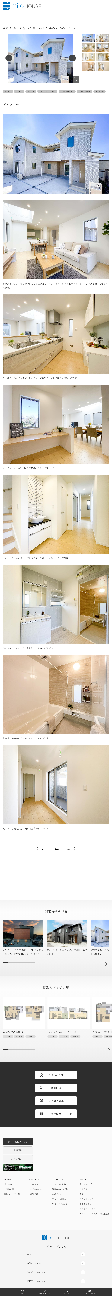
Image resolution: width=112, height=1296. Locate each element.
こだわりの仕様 (59, 1158)
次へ (68, 849)
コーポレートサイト (36, 1263)
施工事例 (8, 1158)
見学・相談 (34, 1153)
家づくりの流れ (59, 1173)
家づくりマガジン (60, 1178)
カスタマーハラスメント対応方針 (94, 1188)
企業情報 (82, 1153)
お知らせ (84, 1163)
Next (72, 58)
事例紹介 (7, 1153)
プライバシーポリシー (89, 1183)
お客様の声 (9, 1163)
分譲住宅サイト (34, 1271)
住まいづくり (57, 1153)
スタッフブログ (87, 1173)
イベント (34, 1158)
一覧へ (56, 849)
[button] (99, 964)
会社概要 (86, 1158)
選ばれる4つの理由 (60, 1163)
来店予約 (17, 1124)
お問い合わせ (17, 1133)
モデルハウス (36, 1163)
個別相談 (34, 1168)
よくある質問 (85, 1178)
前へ (43, 849)
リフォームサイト (35, 1278)
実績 (82, 1168)
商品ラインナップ (60, 1168)
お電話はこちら (18, 1116)
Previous (8, 58)
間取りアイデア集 (12, 1168)
